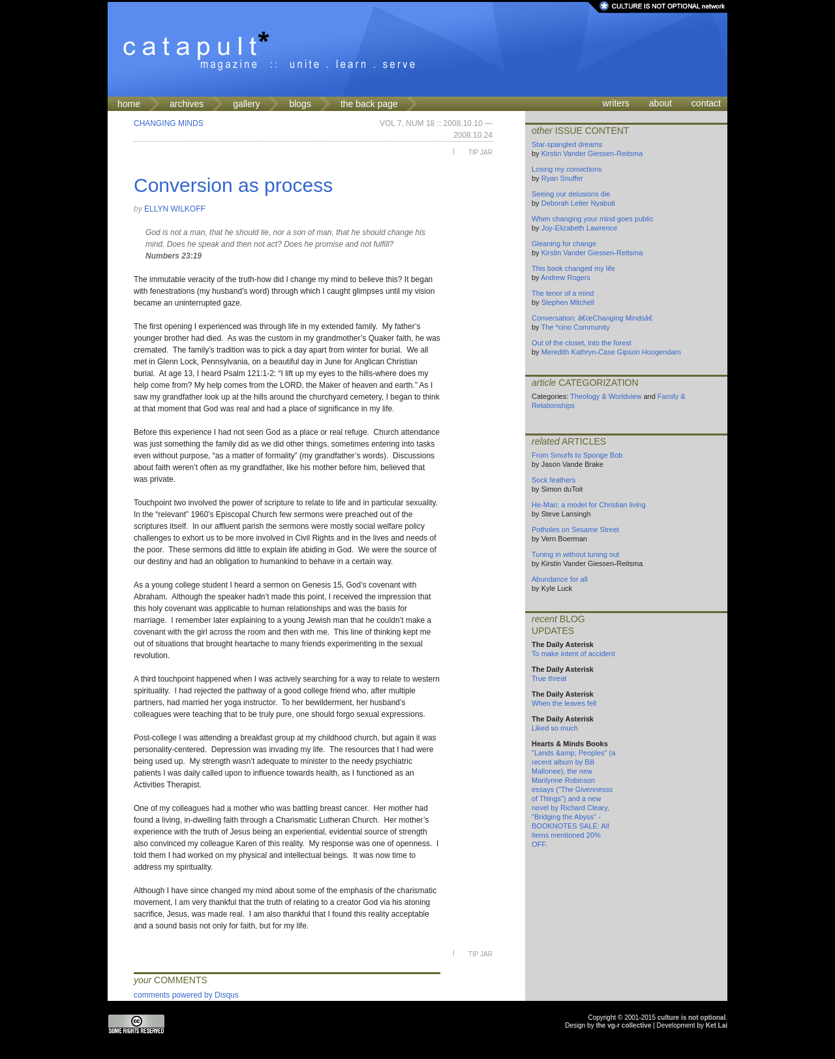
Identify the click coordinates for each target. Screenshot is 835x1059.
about (660, 103)
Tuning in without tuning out (575, 554)
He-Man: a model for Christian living (589, 505)
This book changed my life (573, 268)
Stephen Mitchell (567, 302)
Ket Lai (716, 1025)
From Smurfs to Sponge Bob (577, 455)
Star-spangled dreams (567, 144)
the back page (369, 104)
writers (616, 103)
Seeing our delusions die (571, 194)
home (128, 104)
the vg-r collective (623, 1025)
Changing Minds (169, 123)
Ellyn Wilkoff (174, 208)
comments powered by (186, 995)
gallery (246, 104)
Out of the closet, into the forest (581, 343)
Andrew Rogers (565, 277)
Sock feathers (553, 480)
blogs (300, 104)
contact (706, 103)
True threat (549, 678)
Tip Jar (480, 152)
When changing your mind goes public (593, 219)
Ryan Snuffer (562, 178)
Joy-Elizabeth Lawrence (579, 228)
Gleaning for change (564, 243)
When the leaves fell (564, 703)
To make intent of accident (573, 653)
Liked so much (555, 728)
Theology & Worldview (605, 396)
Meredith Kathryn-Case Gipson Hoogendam (611, 352)
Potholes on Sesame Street (575, 529)
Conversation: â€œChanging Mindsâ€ (594, 318)
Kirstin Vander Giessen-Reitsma (592, 153)
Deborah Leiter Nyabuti (578, 203)
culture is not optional (691, 1017)
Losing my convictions (567, 169)
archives (187, 104)
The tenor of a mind (563, 293)
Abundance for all (560, 579)
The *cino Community (575, 327)
